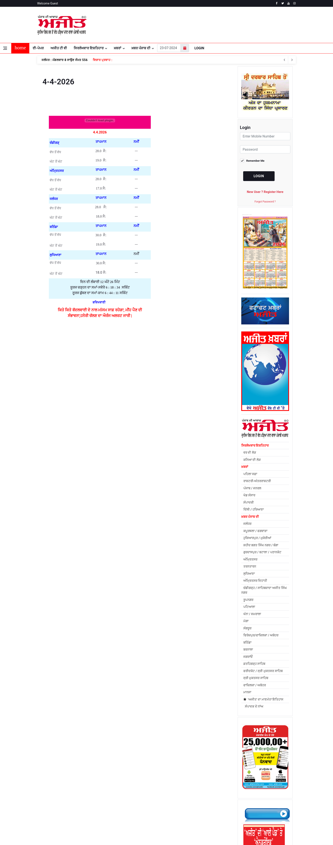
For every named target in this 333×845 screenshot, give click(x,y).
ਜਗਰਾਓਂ (248, 657)
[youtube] (288, 3)
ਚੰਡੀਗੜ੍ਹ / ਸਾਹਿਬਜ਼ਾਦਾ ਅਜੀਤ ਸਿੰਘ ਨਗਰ (264, 590)
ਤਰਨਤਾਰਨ (249, 566)
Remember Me (255, 160)
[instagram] (294, 3)
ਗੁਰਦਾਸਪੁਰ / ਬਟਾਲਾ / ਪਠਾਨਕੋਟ (262, 552)
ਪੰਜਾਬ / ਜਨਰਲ (252, 488)
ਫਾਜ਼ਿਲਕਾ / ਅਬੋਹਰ (254, 685)
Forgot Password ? (265, 201)
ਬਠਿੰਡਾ (247, 642)
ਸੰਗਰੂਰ (247, 628)
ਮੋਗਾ (245, 621)
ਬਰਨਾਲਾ (248, 649)
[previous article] (292, 60)
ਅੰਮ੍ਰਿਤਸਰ (250, 559)
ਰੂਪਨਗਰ (248, 600)
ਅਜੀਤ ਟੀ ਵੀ (59, 48)
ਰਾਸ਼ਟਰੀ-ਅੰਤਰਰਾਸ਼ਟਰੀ (257, 481)
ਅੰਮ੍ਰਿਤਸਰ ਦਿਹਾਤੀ (255, 581)
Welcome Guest (47, 3)
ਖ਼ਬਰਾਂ (117, 48)
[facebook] (276, 3)
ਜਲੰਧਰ (247, 524)
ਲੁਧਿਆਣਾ (249, 574)
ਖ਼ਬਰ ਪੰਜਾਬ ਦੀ (140, 48)
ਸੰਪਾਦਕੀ (248, 502)
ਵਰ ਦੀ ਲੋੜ (249, 452)
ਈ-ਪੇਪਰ (38, 48)
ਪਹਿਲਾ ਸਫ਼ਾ (250, 474)
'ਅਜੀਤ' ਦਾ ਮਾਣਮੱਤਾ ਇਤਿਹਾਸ (263, 699)
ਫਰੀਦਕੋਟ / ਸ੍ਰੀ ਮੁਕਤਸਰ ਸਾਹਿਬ (263, 671)
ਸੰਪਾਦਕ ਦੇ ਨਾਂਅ (253, 706)
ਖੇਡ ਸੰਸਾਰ (249, 495)
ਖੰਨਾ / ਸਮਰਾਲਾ (252, 614)
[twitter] (282, 3)
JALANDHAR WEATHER (253, 25)
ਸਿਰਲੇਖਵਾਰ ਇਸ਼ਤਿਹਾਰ (89, 48)
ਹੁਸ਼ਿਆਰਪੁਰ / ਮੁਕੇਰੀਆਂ (257, 538)
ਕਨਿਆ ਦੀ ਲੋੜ (252, 460)
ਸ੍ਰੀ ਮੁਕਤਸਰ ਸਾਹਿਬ (255, 678)
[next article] (284, 60)
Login (199, 48)
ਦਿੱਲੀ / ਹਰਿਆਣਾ (253, 509)
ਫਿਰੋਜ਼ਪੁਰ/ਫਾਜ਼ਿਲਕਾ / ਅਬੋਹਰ (261, 635)
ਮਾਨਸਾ (247, 692)
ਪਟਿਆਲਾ (249, 607)
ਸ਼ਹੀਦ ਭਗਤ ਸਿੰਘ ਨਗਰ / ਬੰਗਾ (260, 545)
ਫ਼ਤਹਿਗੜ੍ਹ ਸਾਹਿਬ (254, 664)
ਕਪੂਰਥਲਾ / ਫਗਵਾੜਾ (255, 531)
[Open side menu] (5, 48)
